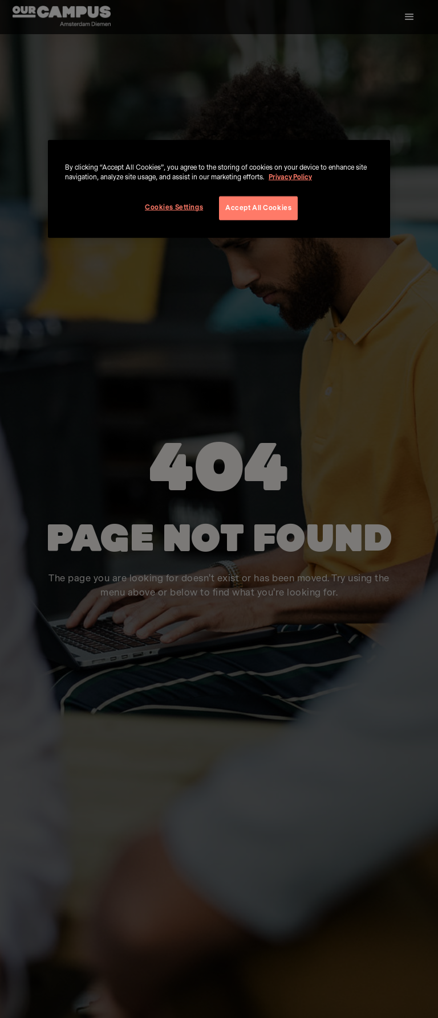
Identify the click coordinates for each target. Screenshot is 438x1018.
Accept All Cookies (258, 208)
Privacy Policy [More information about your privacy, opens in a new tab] (290, 177)
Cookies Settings (174, 207)
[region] (219, 189)
